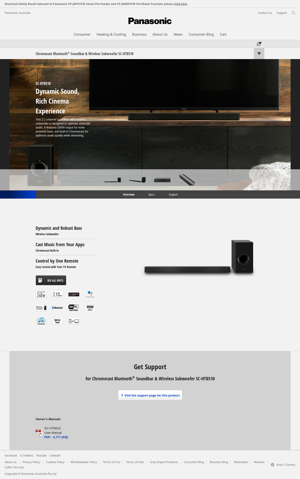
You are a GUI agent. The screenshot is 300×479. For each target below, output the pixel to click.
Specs (151, 194)
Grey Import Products (164, 462)
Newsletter (241, 462)
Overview (128, 194)
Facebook (11, 455)
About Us (11, 462)
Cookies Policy (55, 462)
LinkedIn (54, 455)
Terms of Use (111, 462)
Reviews (259, 462)
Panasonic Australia (17, 13)
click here (180, 4)
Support (173, 194)
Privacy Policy (31, 462)
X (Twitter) (26, 455)
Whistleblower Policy (83, 462)
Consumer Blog (194, 462)
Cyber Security (14, 467)
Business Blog (219, 462)
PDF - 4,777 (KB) (56, 437)
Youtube (41, 455)
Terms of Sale (135, 462)
